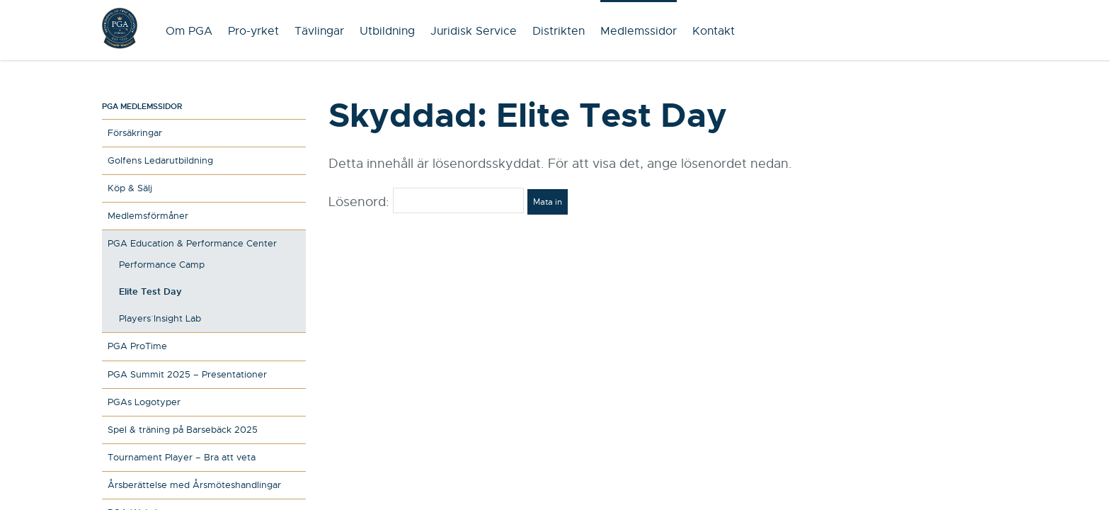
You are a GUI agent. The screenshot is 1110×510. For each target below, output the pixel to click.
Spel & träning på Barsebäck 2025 (183, 430)
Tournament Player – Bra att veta (182, 457)
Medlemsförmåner (148, 216)
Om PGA (189, 31)
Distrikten (558, 31)
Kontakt (713, 31)
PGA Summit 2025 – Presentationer (187, 374)
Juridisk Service (473, 31)
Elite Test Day (150, 291)
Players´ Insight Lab (160, 318)
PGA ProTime (137, 346)
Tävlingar (319, 31)
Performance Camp (162, 265)
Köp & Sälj (130, 188)
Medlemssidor (638, 31)
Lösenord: (426, 202)
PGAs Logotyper (144, 402)
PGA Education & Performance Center (192, 243)
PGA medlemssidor (142, 106)
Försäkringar (135, 133)
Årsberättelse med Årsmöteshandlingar (194, 485)
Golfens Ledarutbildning (160, 160)
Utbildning (387, 31)
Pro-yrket (253, 31)
